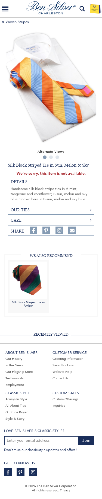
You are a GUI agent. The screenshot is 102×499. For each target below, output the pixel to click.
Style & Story (14, 419)
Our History (13, 359)
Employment (14, 385)
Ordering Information (68, 359)
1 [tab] (45, 157)
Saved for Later (63, 365)
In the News (14, 365)
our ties (20, 210)
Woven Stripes (17, 22)
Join (86, 440)
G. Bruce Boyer (16, 412)
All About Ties (15, 405)
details (19, 182)
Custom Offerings (65, 399)
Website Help (62, 372)
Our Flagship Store (19, 372)
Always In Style (16, 399)
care (16, 220)
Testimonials (14, 378)
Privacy (65, 490)
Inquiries (58, 405)
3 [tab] (57, 157)
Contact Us (60, 378)
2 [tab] (51, 157)
